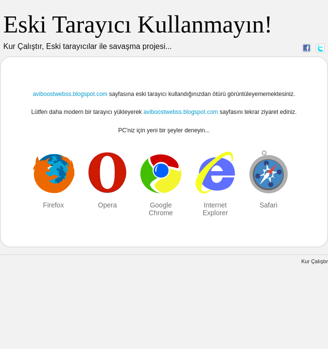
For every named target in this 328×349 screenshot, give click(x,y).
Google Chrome (161, 209)
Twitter (320, 47)
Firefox (53, 205)
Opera (107, 205)
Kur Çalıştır (314, 261)
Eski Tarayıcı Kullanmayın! (138, 24)
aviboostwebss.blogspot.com (70, 94)
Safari (268, 205)
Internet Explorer (215, 209)
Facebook (306, 47)
